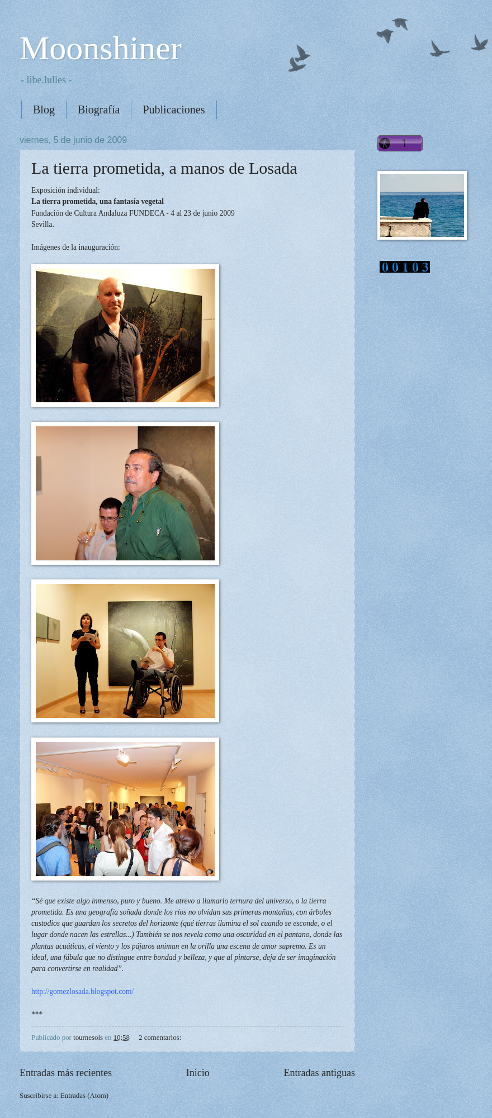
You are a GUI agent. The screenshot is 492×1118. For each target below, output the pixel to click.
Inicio (198, 1072)
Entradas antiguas (319, 1072)
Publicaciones (174, 109)
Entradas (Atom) (84, 1096)
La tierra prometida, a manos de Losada (164, 168)
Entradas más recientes (66, 1072)
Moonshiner (101, 48)
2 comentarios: (161, 1037)
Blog (44, 109)
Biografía (99, 109)
